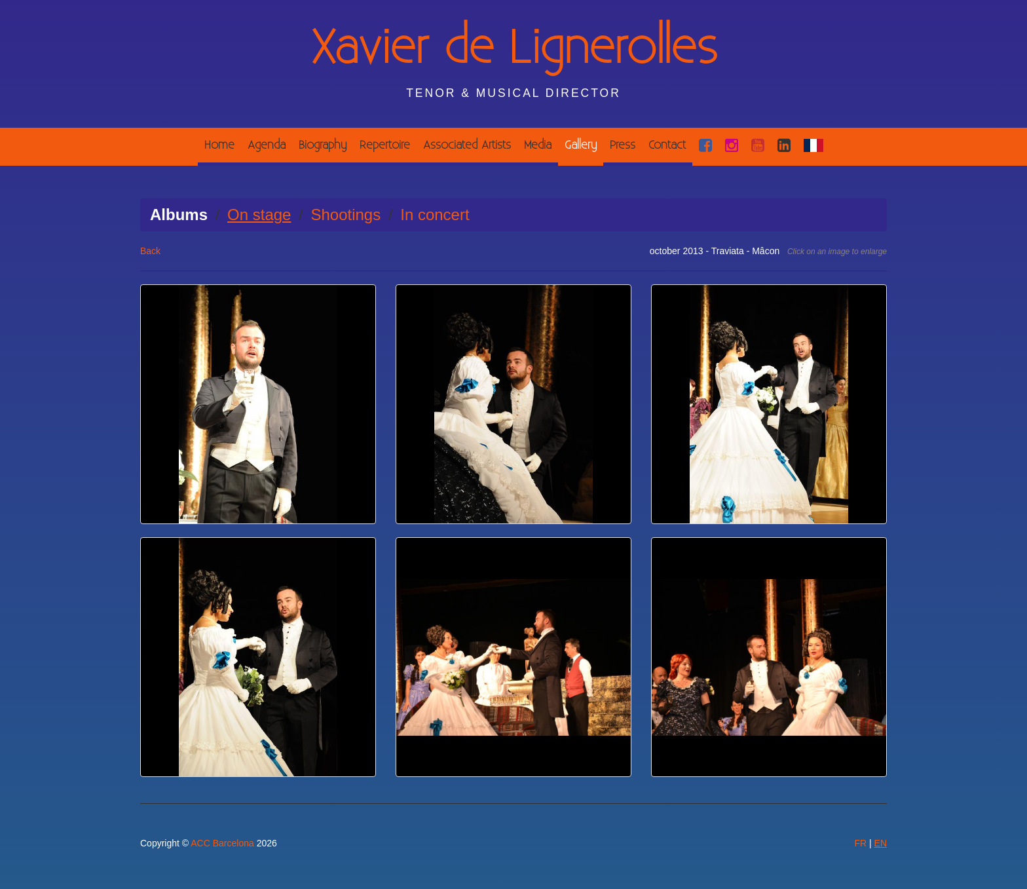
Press (622, 145)
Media (537, 145)
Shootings (345, 214)
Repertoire (385, 145)
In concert (434, 214)
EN (880, 843)
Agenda (267, 145)
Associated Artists (467, 145)
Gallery (581, 145)
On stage (259, 214)
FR (860, 843)
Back (150, 251)
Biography (322, 145)
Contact (667, 145)
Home (219, 145)
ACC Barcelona (222, 843)
